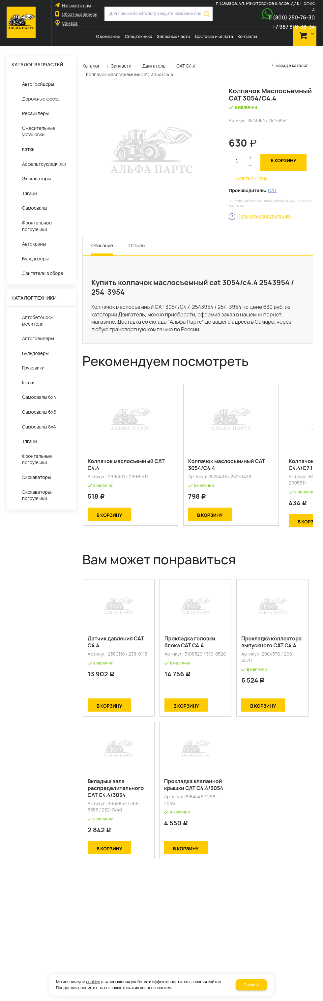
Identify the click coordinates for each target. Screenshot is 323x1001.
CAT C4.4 (185, 66)
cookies (93, 982)
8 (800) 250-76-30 (292, 17)
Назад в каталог (292, 65)
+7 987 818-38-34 (293, 26)
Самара (69, 23)
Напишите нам (76, 5)
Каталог (91, 66)
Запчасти (121, 66)
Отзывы (137, 245)
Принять (251, 985)
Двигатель (154, 66)
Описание (102, 245)
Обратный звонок (79, 14)
